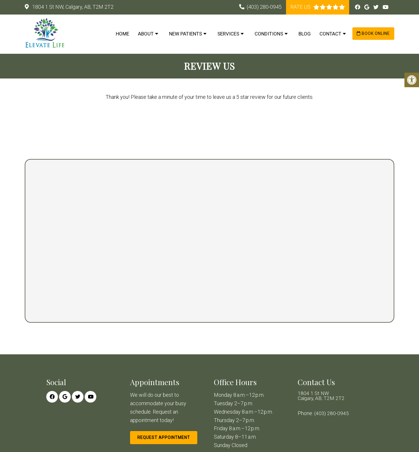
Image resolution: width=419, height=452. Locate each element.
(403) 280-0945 (264, 7)
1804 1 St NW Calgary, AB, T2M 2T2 (322, 396)
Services (228, 34)
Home (122, 34)
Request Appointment (163, 437)
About (146, 34)
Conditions (269, 34)
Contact (330, 34)
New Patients (185, 34)
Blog (305, 34)
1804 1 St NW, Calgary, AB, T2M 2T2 (72, 7)
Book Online (373, 33)
